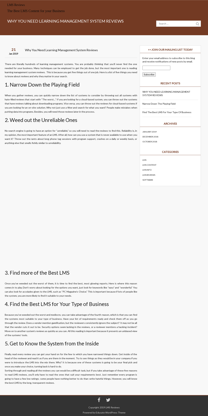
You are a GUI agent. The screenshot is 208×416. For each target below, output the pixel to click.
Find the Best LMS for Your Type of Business (166, 112)
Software (147, 180)
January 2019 (149, 131)
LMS (55, 134)
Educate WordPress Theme (110, 412)
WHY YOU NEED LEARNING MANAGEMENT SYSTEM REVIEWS (166, 93)
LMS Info (147, 170)
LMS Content (149, 165)
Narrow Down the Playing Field (159, 103)
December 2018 (150, 136)
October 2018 (149, 141)
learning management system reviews (25, 72)
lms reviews (148, 175)
